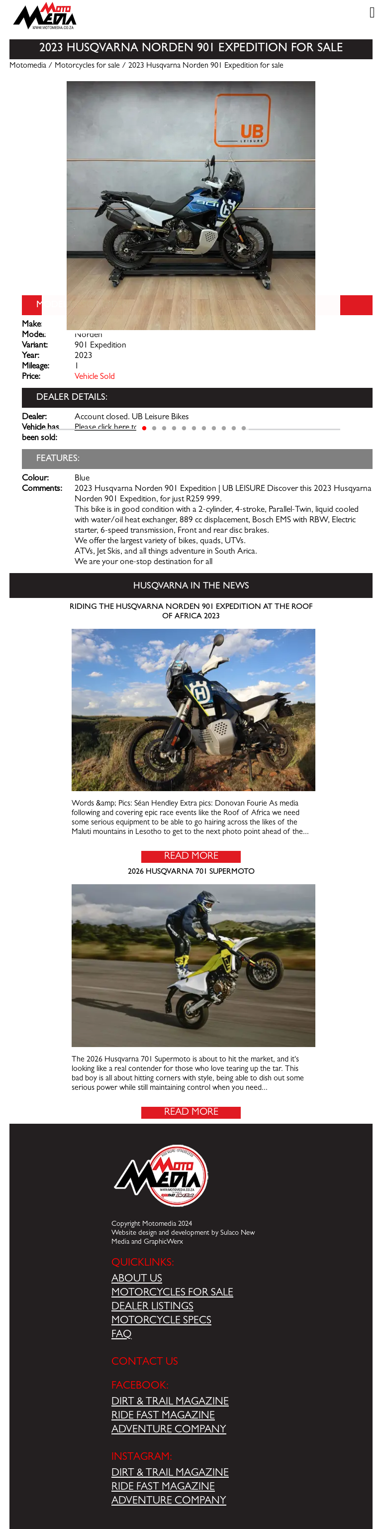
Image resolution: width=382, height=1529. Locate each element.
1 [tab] (144, 429)
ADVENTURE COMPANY (168, 1430)
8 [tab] (214, 429)
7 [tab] (204, 429)
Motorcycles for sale (87, 66)
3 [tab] (164, 429)
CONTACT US (144, 1362)
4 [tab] (174, 429)
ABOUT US (136, 1279)
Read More (191, 857)
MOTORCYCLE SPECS (161, 1321)
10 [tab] (234, 429)
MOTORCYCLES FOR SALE (172, 1293)
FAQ (121, 1335)
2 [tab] (154, 429)
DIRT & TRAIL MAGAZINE (170, 1402)
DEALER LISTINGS (152, 1307)
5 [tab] (184, 429)
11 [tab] (244, 429)
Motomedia (27, 66)
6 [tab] (194, 429)
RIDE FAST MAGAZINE (163, 1416)
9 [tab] (224, 429)
